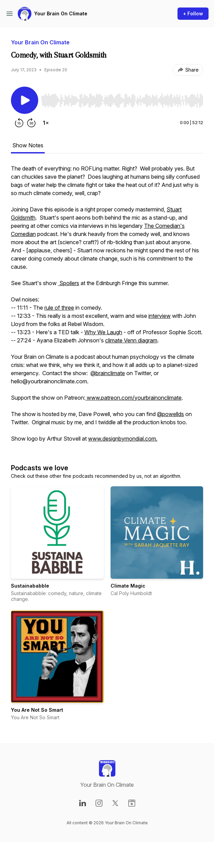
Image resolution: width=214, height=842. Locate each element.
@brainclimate (107, 373)
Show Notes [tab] (27, 145)
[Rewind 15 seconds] (19, 123)
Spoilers (68, 283)
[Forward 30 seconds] (31, 123)
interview (159, 315)
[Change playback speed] (46, 123)
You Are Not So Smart (37, 710)
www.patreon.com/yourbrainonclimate (133, 397)
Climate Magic (128, 586)
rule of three (59, 307)
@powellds (170, 414)
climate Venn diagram (131, 340)
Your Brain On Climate (60, 13)
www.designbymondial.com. (122, 438)
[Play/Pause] (24, 100)
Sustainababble (30, 586)
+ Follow (193, 13)
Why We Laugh (103, 332)
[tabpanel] (107, 306)
